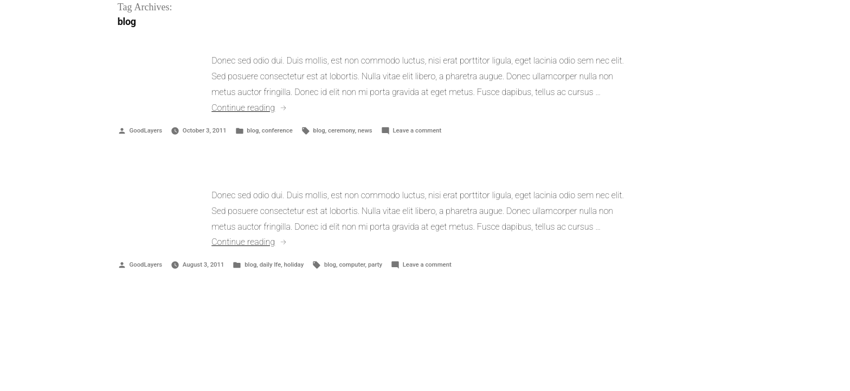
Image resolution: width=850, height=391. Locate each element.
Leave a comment (416, 130)
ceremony (341, 130)
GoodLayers (145, 130)
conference (277, 130)
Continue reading (249, 108)
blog (253, 130)
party (375, 264)
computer (352, 264)
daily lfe (270, 264)
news (365, 130)
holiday (294, 264)
